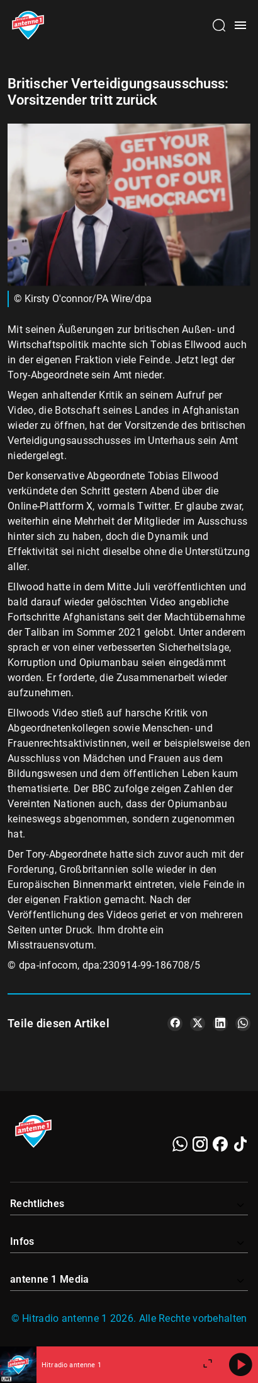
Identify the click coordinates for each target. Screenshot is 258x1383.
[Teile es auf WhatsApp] (242, 1023)
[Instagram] (200, 1144)
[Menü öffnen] (240, 25)
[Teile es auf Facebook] (174, 1023)
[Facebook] (220, 1144)
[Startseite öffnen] (28, 25)
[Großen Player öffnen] (208, 1365)
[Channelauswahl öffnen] (219, 25)
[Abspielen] (240, 1364)
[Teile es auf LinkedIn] (220, 1023)
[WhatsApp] (180, 1144)
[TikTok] (240, 1144)
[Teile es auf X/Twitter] (197, 1023)
